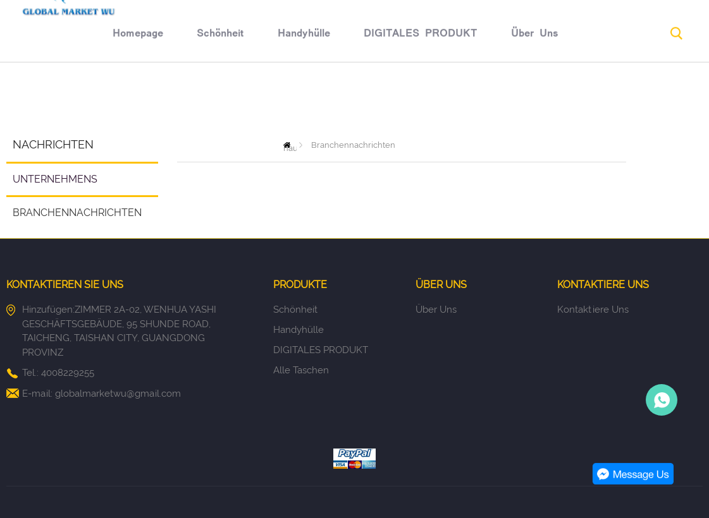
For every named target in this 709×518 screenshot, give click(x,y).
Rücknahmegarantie (575, 99)
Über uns (471, 99)
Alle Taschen (301, 370)
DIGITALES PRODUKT (356, 99)
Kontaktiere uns (593, 309)
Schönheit (156, 99)
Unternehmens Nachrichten (51, 184)
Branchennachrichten (77, 213)
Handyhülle (239, 99)
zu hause (290, 145)
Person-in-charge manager (661, 400)
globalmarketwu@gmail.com (118, 393)
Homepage (73, 99)
